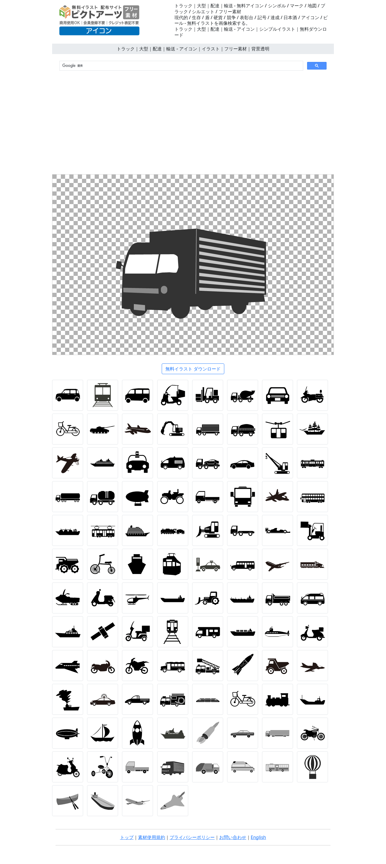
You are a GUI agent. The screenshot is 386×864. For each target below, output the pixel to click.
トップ (127, 837)
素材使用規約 (151, 837)
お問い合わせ (232, 837)
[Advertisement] (193, 123)
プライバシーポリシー (192, 837)
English (258, 837)
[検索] (180, 65)
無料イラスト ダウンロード (193, 369)
